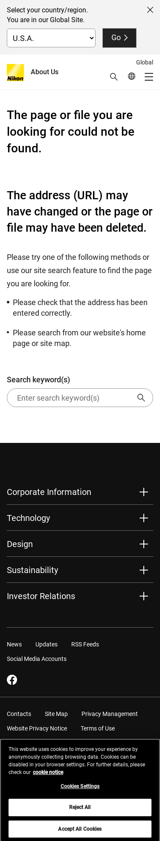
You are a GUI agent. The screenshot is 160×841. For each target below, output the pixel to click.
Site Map (56, 713)
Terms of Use (98, 728)
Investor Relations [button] (41, 596)
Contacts (19, 713)
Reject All (79, 811)
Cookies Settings (80, 789)
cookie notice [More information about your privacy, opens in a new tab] (48, 775)
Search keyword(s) (80, 391)
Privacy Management (109, 713)
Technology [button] (28, 518)
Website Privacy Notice (37, 728)
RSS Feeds (85, 644)
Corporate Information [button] (49, 492)
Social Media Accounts (37, 658)
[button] (113, 76)
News (14, 644)
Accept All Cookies (80, 832)
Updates (46, 644)
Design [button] (20, 544)
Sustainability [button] (32, 570)
